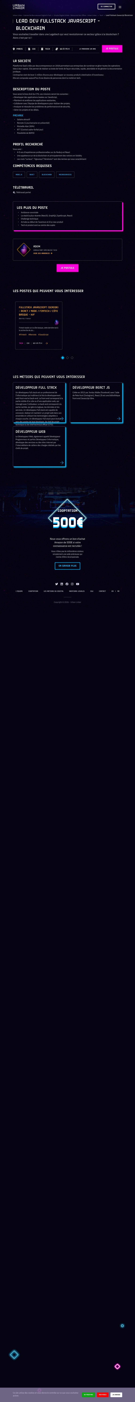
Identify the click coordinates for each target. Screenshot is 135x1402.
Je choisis (116, 1395)
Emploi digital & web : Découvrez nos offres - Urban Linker (77, 15)
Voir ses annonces (42, 253)
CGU (91, 600)
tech (103, 15)
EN (112, 600)
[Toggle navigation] (120, 6)
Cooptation (33, 600)
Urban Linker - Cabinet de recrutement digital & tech (32, 15)
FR (118, 600)
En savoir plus (67, 574)
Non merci (103, 1395)
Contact (102, 600)
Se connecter (106, 7)
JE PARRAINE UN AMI (86, 49)
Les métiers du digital (54, 600)
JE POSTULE (111, 49)
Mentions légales (77, 600)
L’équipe (19, 600)
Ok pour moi (88, 1395)
